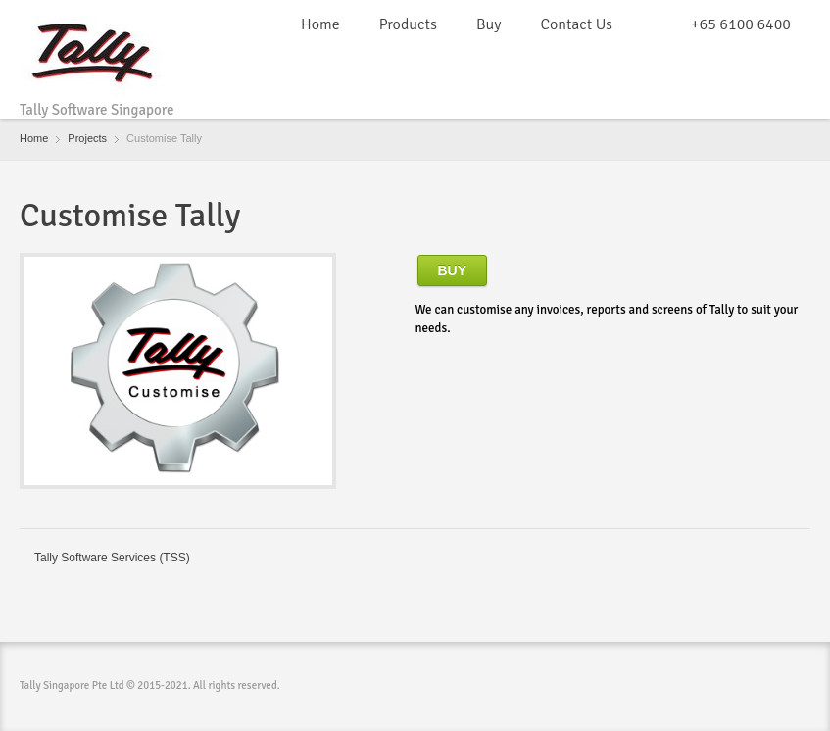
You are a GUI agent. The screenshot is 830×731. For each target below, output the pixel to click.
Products (408, 24)
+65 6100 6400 (741, 24)
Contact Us (575, 24)
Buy (489, 24)
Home (320, 24)
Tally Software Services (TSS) (112, 557)
